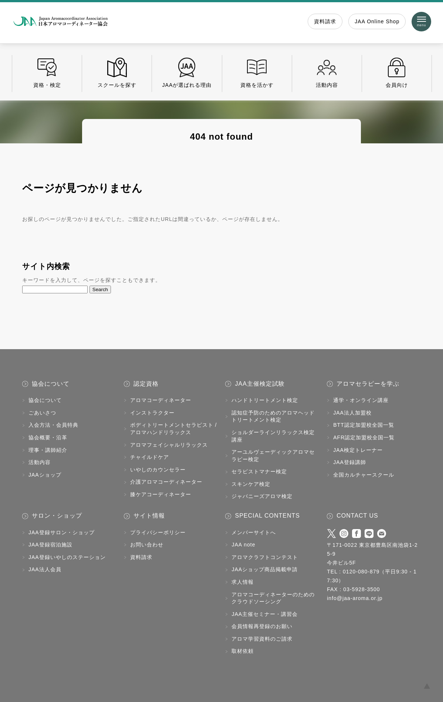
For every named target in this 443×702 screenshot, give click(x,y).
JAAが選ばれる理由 (187, 73)
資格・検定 (47, 73)
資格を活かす (257, 73)
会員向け (397, 73)
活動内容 (327, 73)
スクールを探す (117, 73)
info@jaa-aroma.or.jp (354, 598)
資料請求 (325, 21)
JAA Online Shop (377, 21)
